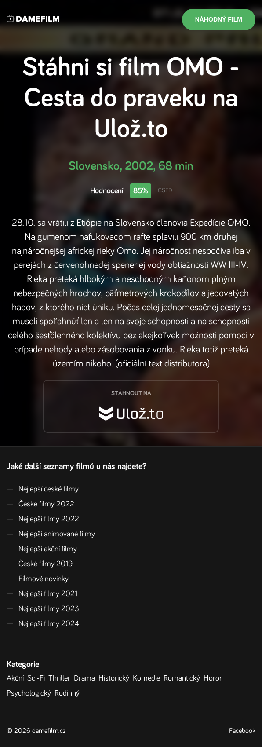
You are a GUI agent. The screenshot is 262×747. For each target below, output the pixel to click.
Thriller (61, 678)
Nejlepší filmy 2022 (43, 519)
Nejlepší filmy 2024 (43, 624)
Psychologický (31, 693)
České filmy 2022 (40, 504)
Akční (17, 678)
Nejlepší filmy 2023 (43, 609)
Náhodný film (218, 19)
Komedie (148, 678)
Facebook (242, 730)
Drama (86, 678)
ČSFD (165, 190)
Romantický (184, 678)
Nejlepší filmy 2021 (42, 594)
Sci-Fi (37, 678)
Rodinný (69, 693)
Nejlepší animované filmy (51, 534)
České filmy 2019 (40, 564)
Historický (115, 678)
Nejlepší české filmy (43, 489)
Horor (215, 678)
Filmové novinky (38, 579)
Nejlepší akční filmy (42, 549)
